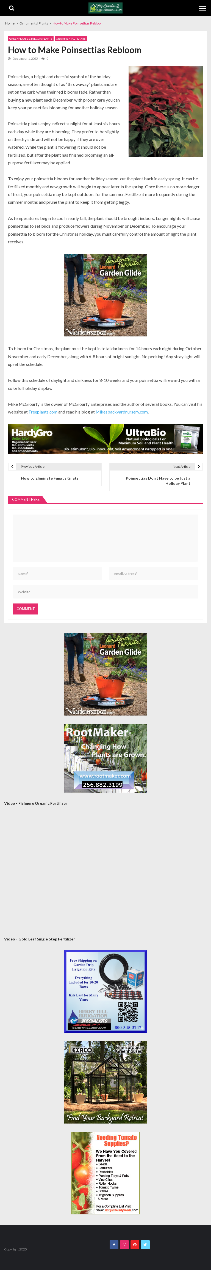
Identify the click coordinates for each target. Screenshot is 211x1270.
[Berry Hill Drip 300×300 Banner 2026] (105, 991)
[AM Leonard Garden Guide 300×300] (105, 295)
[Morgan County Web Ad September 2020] (105, 1173)
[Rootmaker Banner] (105, 758)
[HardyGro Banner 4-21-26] (105, 439)
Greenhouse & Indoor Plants (30, 38)
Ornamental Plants (70, 38)
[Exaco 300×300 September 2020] (105, 1082)
